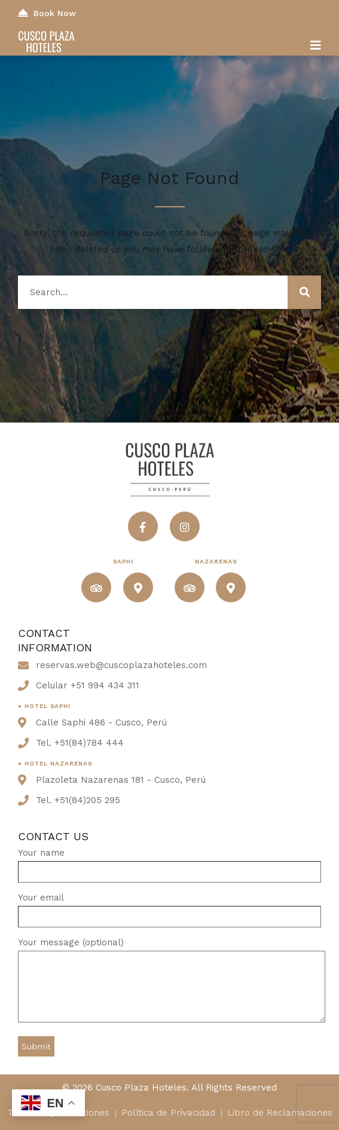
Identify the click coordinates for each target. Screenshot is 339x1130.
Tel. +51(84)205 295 (78, 800)
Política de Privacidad (168, 1112)
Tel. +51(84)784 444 (80, 742)
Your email (169, 907)
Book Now (47, 13)
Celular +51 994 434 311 (87, 685)
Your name (169, 862)
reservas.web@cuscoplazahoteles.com (121, 665)
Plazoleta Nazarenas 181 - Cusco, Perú (121, 779)
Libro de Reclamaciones (279, 1112)
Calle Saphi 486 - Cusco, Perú (101, 722)
